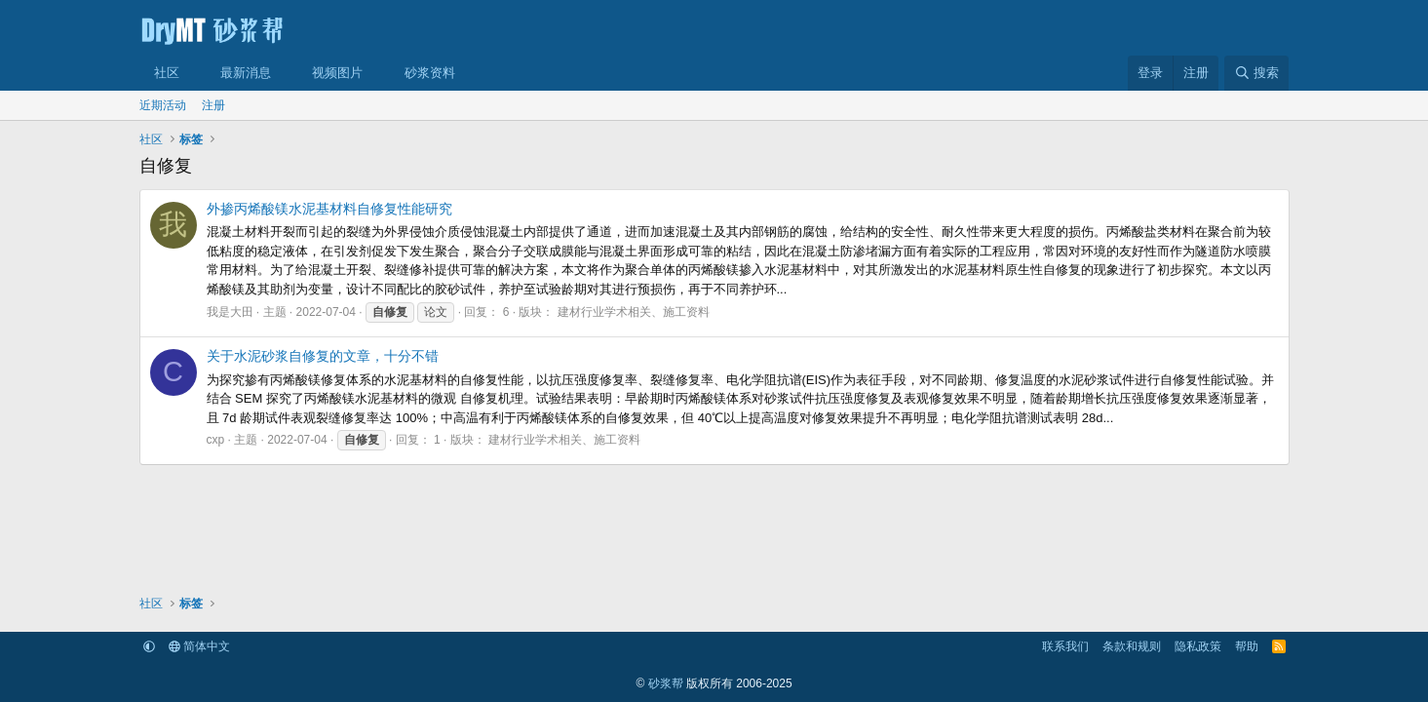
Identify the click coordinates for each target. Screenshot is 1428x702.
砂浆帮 (665, 683)
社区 (166, 72)
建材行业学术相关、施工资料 (634, 312)
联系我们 (1065, 646)
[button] (193, 73)
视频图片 (337, 72)
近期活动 (162, 105)
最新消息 (245, 72)
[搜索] (1256, 73)
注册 (213, 105)
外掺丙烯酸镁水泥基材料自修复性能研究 (329, 208)
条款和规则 (1131, 646)
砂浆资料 (430, 72)
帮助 (1246, 646)
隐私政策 (1198, 646)
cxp (216, 440)
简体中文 (199, 646)
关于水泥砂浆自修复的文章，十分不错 (323, 356)
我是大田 (230, 312)
